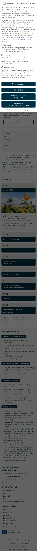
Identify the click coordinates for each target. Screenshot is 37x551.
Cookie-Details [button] (9, 110)
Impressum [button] (29, 110)
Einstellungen (16, 39)
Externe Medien (8, 67)
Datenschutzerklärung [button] (19, 110)
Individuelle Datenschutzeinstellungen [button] (18, 104)
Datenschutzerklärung (8, 37)
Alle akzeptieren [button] (18, 84)
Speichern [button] (18, 90)
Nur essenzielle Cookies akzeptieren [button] (18, 96)
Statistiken (7, 55)
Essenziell (6, 45)
